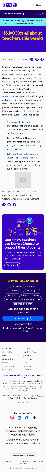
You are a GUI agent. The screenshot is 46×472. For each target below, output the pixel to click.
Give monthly (7, 352)
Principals (11, 430)
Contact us (28, 370)
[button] (38, 5)
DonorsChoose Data (23, 304)
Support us (6, 363)
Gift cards (5, 355)
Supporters (18, 328)
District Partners (31, 295)
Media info (27, 366)
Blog (25, 363)
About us (27, 348)
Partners (24, 331)
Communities (28, 359)
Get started (12, 265)
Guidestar (34, 398)
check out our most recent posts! (28, 23)
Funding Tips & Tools (31, 299)
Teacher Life (11, 299)
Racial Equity (32, 291)
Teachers (7, 328)
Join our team (29, 355)
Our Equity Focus (30, 352)
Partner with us (7, 359)
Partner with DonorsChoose (23, 456)
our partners (33, 443)
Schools (34, 468)
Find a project (7, 348)
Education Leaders (34, 328)
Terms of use (25, 468)
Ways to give (7, 370)
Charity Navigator (20, 398)
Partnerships (12, 295)
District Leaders (26, 430)
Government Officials (23, 434)
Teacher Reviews (15, 291)
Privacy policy (14, 468)
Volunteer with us (8, 366)
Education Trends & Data (23, 286)
